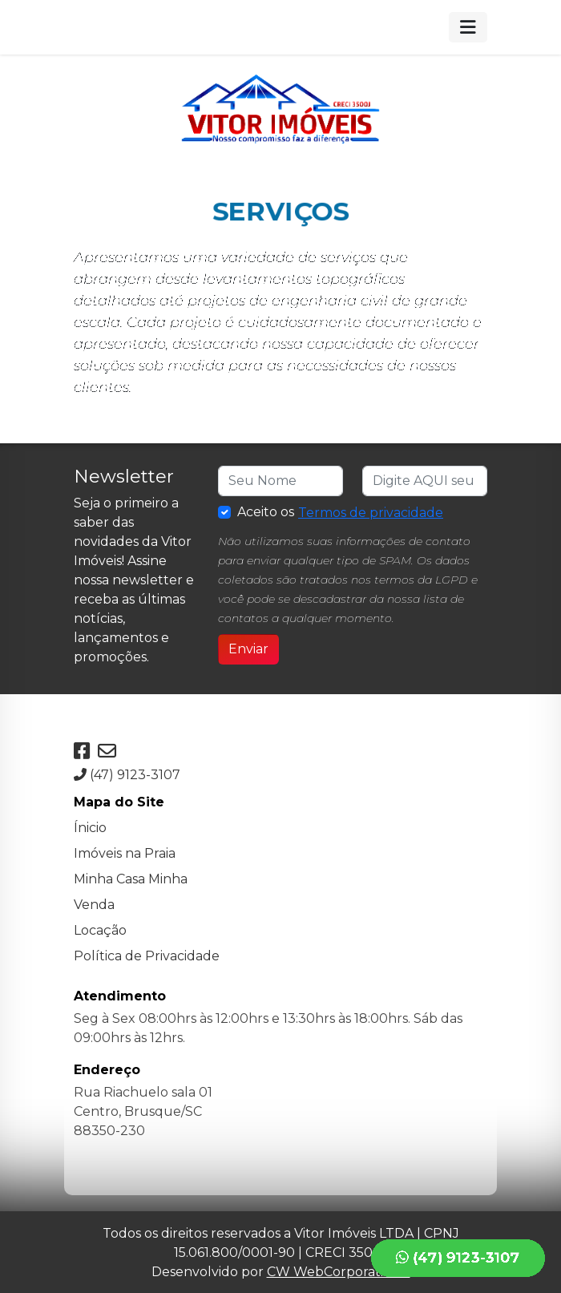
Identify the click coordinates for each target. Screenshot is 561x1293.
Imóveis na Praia (125, 851)
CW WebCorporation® (338, 1270)
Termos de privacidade (370, 512)
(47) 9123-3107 (127, 773)
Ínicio (90, 826)
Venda (94, 903)
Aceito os (340, 513)
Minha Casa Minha (131, 877)
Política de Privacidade (147, 954)
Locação (100, 928)
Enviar (248, 649)
